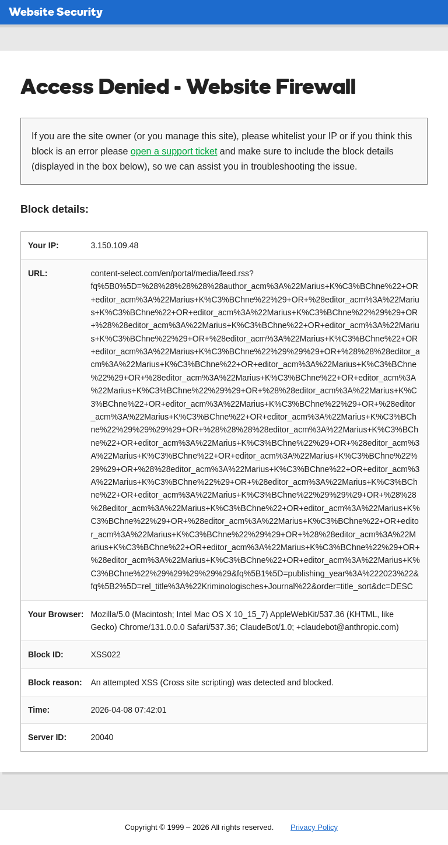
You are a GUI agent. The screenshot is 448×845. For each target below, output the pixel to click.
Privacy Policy (314, 827)
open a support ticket (174, 151)
